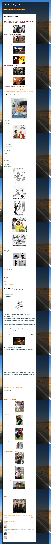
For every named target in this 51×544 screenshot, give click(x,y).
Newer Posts (5, 517)
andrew (8, 515)
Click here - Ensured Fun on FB (7, 541)
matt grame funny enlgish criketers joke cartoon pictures (20, 515)
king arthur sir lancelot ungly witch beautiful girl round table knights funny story (13, 387)
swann (31, 515)
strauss (29, 515)
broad (11, 515)
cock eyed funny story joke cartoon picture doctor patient (11, 285)
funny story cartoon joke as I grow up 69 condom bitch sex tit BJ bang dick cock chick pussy (15, 248)
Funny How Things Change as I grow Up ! (11, 94)
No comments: (12, 284)
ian (12, 515)
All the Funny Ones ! (13, 4)
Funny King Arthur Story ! (8, 288)
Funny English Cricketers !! (8, 390)
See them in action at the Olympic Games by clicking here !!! (13, 89)
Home (19, 517)
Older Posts (33, 517)
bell (9, 515)
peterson (27, 515)
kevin (13, 515)
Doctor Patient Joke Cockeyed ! (9, 251)
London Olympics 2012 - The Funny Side (11, 16)
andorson (6, 515)
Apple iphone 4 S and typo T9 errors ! (11, 521)
